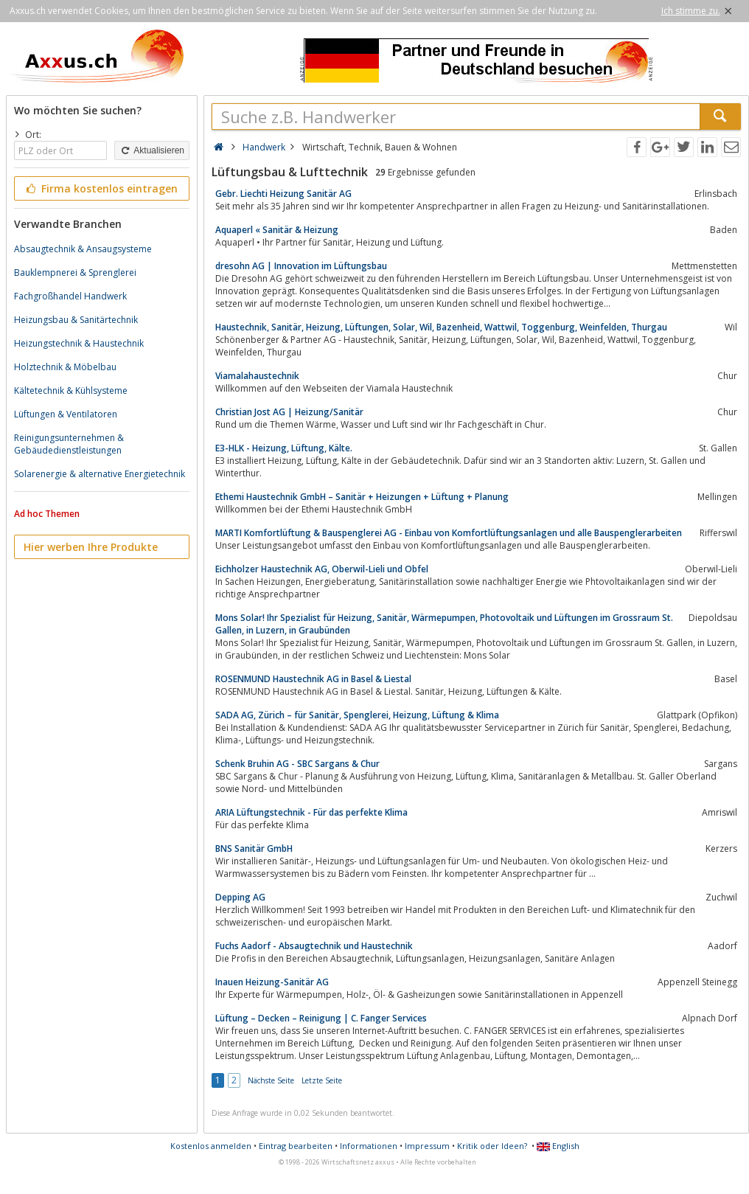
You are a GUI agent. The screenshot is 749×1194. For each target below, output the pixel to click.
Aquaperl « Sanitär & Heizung (276, 229)
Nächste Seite (271, 1080)
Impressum (427, 1145)
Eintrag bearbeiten (295, 1145)
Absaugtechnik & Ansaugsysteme (83, 249)
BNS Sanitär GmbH (254, 848)
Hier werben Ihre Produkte (91, 547)
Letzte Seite (322, 1080)
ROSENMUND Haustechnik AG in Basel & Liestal (313, 679)
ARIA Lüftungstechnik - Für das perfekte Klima (311, 812)
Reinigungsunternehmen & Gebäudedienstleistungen (69, 444)
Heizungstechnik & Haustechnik (79, 343)
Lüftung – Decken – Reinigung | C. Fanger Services (321, 1018)
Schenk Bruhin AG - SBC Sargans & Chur (297, 763)
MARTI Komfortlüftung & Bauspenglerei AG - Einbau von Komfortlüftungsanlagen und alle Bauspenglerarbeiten (448, 533)
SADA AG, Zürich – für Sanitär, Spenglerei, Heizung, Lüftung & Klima (357, 715)
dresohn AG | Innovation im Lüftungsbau (301, 266)
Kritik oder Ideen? (492, 1145)
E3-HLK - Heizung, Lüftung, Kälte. (283, 448)
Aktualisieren (151, 150)
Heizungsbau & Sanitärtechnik (76, 319)
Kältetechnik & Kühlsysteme (71, 390)
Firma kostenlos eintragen (101, 188)
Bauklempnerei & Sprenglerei (75, 272)
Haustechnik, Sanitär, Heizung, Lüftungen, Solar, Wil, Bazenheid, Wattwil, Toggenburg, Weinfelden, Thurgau (441, 327)
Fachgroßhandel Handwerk (70, 296)
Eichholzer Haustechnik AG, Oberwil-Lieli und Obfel (321, 569)
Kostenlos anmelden (210, 1145)
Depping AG (240, 897)
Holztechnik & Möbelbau (65, 367)
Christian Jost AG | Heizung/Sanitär (289, 412)
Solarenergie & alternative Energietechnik (99, 474)
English (558, 1145)
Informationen (368, 1145)
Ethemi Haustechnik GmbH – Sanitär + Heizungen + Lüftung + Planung (362, 496)
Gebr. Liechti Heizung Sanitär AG (283, 193)
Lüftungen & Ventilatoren (65, 414)
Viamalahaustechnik (257, 375)
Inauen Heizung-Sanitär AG (272, 982)
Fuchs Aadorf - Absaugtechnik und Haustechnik (314, 946)
